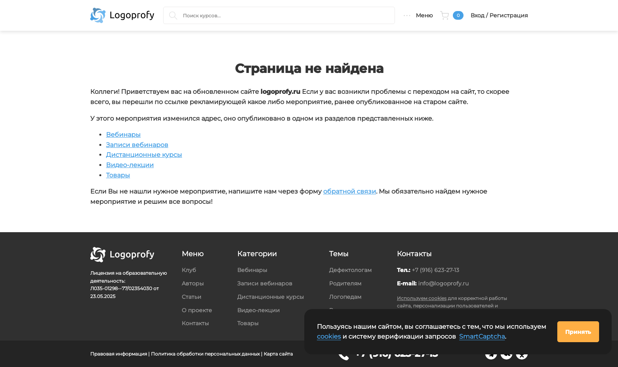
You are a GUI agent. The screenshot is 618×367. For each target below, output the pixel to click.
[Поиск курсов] (173, 15)
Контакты (195, 323)
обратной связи (349, 191)
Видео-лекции (130, 165)
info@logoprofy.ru (443, 283)
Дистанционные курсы (144, 154)
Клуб (189, 270)
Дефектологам (350, 270)
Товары (118, 175)
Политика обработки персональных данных (205, 354)
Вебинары (123, 134)
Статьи (191, 296)
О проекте (197, 310)
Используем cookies (422, 298)
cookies (329, 336)
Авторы (193, 283)
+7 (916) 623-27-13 (435, 270)
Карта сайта (278, 354)
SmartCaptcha (482, 336)
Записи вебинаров (137, 145)
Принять (578, 332)
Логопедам (345, 296)
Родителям (345, 283)
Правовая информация (118, 354)
